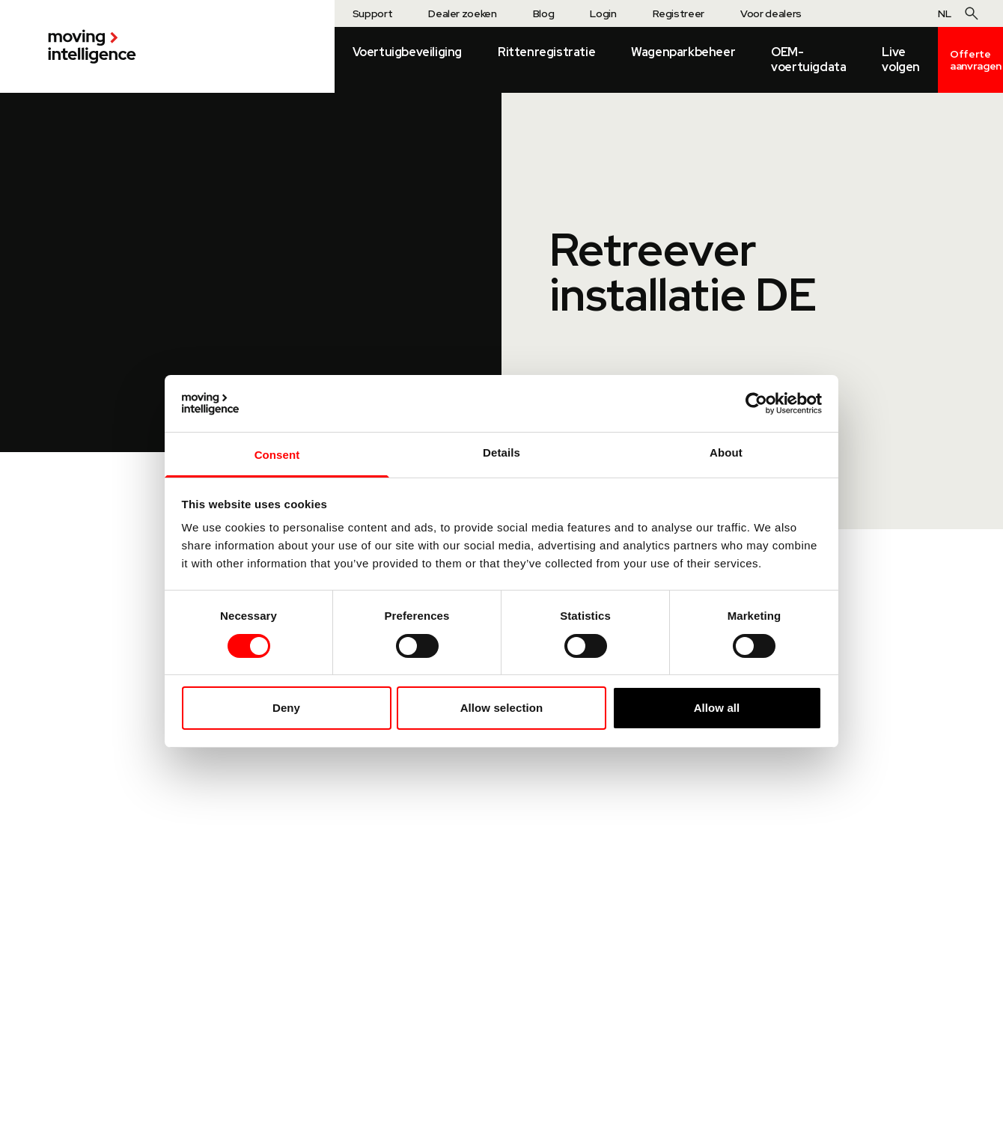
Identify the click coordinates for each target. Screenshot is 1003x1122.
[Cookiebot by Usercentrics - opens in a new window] (756, 403)
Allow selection (501, 707)
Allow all (717, 707)
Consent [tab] (277, 454)
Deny (286, 707)
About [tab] (726, 452)
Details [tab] (501, 452)
